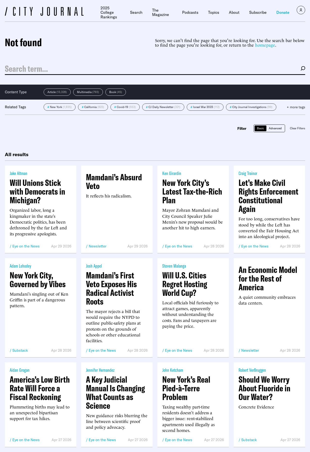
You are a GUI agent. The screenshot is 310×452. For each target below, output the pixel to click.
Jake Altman (18, 173)
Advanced (275, 128)
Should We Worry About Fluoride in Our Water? (264, 388)
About (234, 12)
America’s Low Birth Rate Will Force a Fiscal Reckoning (40, 388)
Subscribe (258, 12)
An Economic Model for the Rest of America (268, 278)
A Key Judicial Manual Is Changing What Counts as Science (115, 392)
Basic (260, 128)
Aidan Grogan (20, 370)
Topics (213, 12)
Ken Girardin (171, 173)
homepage (265, 45)
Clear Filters (297, 128)
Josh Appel (94, 266)
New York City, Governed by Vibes (38, 279)
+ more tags (296, 107)
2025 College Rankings (109, 12)
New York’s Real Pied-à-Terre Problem (186, 388)
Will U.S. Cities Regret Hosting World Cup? (184, 284)
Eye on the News (26, 246)
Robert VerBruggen (252, 370)
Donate (282, 12)
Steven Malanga (174, 266)
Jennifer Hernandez (100, 370)
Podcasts (190, 12)
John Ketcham (172, 370)
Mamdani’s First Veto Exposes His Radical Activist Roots (111, 288)
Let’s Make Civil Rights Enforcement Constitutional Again (268, 195)
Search (136, 12)
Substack (20, 350)
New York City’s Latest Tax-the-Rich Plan (192, 191)
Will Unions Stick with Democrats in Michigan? (37, 191)
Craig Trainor (248, 173)
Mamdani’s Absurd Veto (114, 181)
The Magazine (160, 12)
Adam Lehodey (20, 266)
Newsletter (97, 246)
